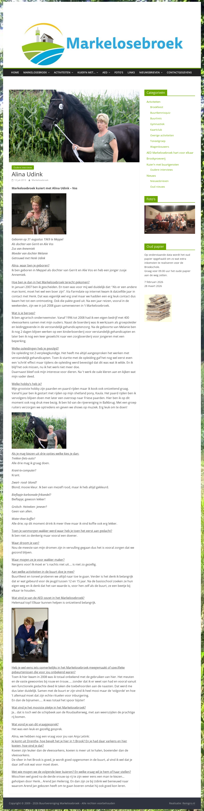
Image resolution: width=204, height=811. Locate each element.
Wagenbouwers (159, 146)
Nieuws (151, 175)
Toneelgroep (158, 141)
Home (15, 72)
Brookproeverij (156, 158)
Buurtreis (156, 118)
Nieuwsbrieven (149, 72)
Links (131, 72)
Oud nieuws (157, 186)
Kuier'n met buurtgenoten (163, 164)
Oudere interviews (22, 167)
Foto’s (118, 72)
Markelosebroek (35, 72)
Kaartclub (156, 129)
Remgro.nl (188, 803)
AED (104, 72)
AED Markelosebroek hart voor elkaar (170, 152)
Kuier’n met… (86, 72)
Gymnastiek (157, 124)
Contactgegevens (179, 72)
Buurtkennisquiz (160, 112)
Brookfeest (156, 107)
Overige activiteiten (162, 135)
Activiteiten (62, 72)
